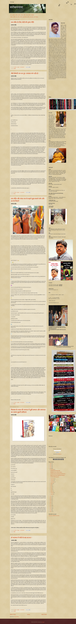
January (52, 494)
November (52, 478)
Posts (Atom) (16, 616)
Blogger (43, 622)
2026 (50, 463)
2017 (50, 503)
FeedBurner (59, 454)
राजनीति (14, 68)
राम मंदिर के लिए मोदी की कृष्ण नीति (22, 22)
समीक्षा (14, 531)
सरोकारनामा (16, 7)
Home (28, 614)
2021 (50, 497)
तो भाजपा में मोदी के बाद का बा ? (21, 538)
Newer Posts (13, 614)
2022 (50, 496)
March (52, 491)
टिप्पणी (14, 193)
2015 (50, 506)
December (52, 469)
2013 (50, 509)
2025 (50, 465)
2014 (50, 508)
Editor (15, 67)
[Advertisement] (56, 89)
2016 (50, 505)
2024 (50, 466)
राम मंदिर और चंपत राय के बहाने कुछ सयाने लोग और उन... (58, 473)
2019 (50, 500)
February (52, 492)
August (52, 483)
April (51, 489)
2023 (50, 468)
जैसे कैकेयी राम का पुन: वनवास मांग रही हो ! (25, 73)
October (52, 480)
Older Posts (44, 614)
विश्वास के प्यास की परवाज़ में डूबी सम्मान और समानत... (57, 475)
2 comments (22, 530)
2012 (50, 511)
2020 (50, 499)
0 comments (22, 67)
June (51, 486)
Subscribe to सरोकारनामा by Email (54, 515)
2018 (50, 502)
